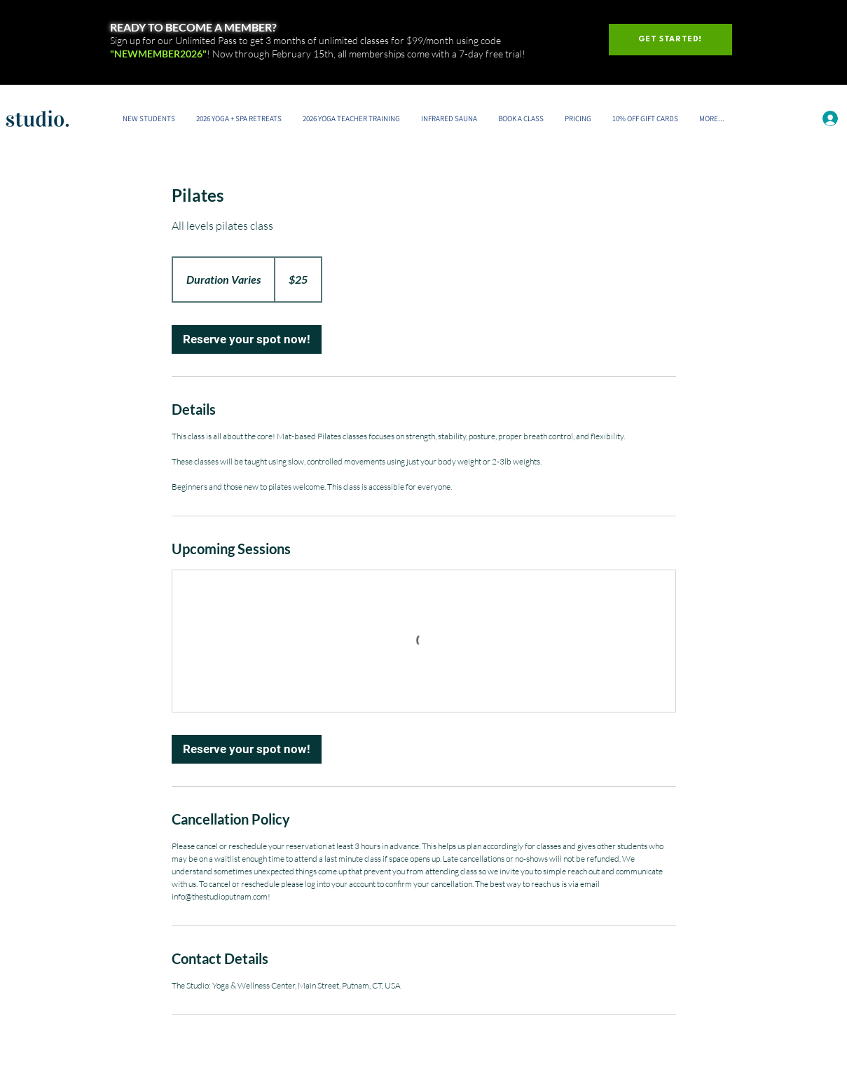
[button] (521, 118)
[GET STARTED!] (670, 39)
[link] (247, 339)
